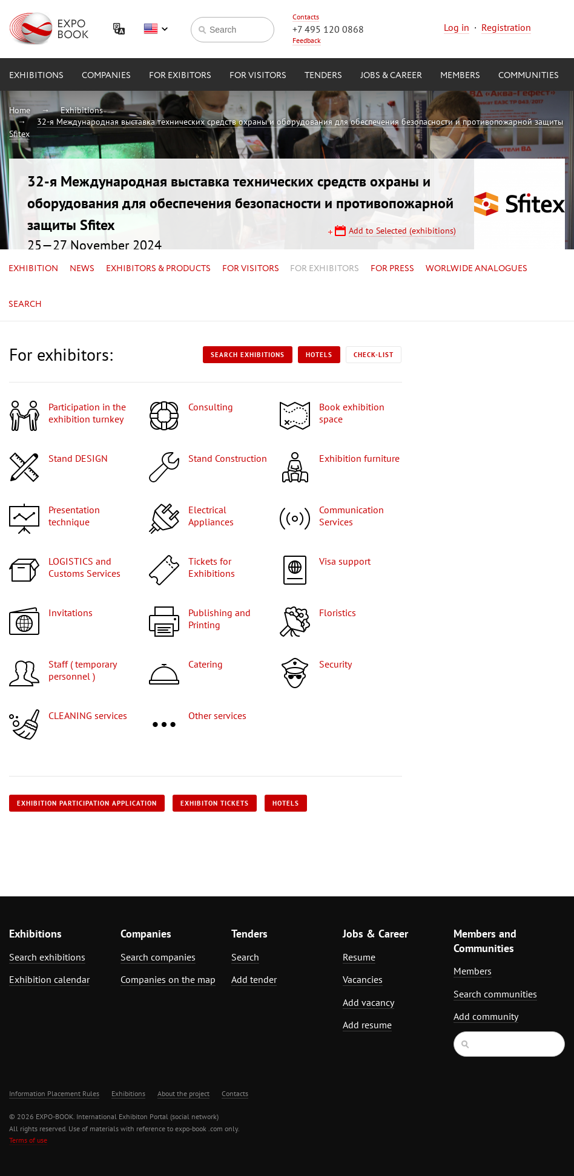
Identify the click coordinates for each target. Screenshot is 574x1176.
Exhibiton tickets (214, 803)
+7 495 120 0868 (328, 29)
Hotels (319, 354)
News (82, 269)
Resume (359, 957)
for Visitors (257, 76)
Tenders (323, 76)
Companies (106, 76)
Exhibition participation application (87, 803)
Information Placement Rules (54, 1093)
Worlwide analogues (476, 269)
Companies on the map (168, 979)
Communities (528, 76)
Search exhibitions (248, 354)
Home (19, 110)
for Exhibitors (324, 269)
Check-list (374, 354)
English (155, 29)
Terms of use (28, 1140)
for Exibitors (180, 76)
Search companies (158, 957)
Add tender (254, 979)
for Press (392, 269)
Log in (456, 27)
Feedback (306, 40)
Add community (486, 1016)
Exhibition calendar (49, 979)
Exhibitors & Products (158, 269)
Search (25, 304)
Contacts (305, 16)
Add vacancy (368, 1002)
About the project (183, 1093)
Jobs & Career (391, 76)
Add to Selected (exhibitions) (402, 230)
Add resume (367, 1025)
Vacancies (363, 979)
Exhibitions (36, 76)
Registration (506, 27)
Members (460, 76)
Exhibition (33, 269)
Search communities (495, 994)
